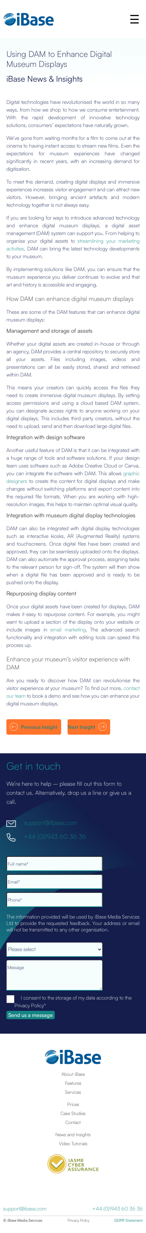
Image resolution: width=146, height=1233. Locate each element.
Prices (73, 1104)
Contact (73, 1122)
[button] (135, 19)
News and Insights (73, 1134)
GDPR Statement (128, 1220)
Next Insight (81, 727)
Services (73, 1092)
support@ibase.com (50, 823)
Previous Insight (39, 727)
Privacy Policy (78, 1220)
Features (73, 1083)
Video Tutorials (73, 1143)
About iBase (73, 1074)
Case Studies (73, 1113)
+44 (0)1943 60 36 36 (55, 836)
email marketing (67, 629)
